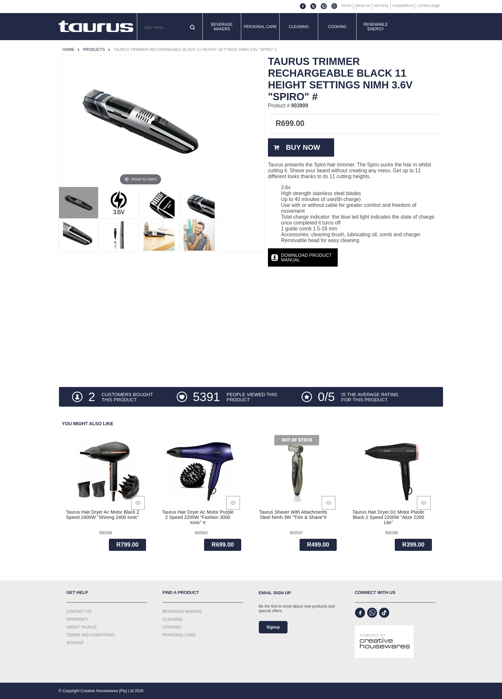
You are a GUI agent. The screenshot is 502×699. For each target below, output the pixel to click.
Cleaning (299, 26)
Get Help (77, 592)
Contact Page (429, 5)
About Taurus (81, 627)
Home (346, 5)
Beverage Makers (221, 26)
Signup (273, 627)
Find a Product (181, 592)
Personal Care (260, 26)
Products (94, 49)
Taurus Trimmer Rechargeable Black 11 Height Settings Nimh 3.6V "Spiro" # (195, 49)
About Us (362, 5)
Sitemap (75, 643)
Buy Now (303, 147)
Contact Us (79, 611)
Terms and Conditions (90, 635)
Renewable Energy (375, 26)
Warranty (381, 5)
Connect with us (375, 592)
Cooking (337, 26)
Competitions (403, 5)
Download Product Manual (306, 257)
